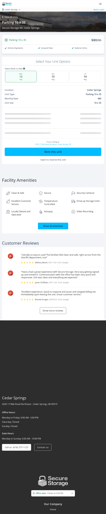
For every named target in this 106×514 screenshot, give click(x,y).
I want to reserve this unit (53, 159)
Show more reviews (53, 310)
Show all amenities (53, 226)
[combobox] (53, 493)
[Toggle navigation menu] (101, 3)
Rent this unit (53, 152)
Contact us (43, 447)
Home (53, 509)
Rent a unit (99, 9)
